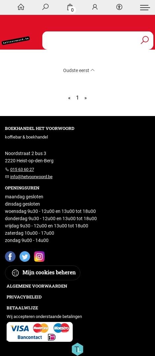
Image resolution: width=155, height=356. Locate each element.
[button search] (145, 40)
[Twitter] (24, 256)
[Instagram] (39, 256)
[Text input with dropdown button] (99, 40)
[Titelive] (77, 348)
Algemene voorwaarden (37, 286)
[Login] (95, 7)
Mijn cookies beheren (43, 273)
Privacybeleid (24, 296)
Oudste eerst (79, 70)
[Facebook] (10, 256)
